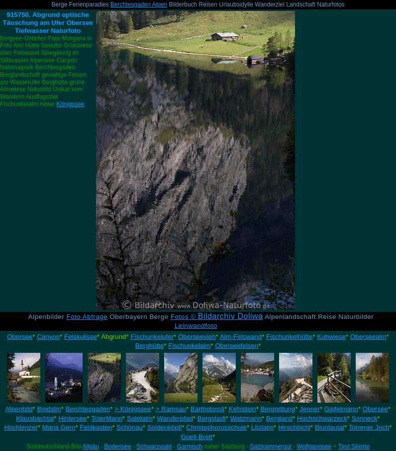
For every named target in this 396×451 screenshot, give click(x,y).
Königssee (70, 104)
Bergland (279, 418)
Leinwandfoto (196, 325)
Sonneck (365, 418)
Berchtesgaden (88, 409)
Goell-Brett (197, 437)
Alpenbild (19, 409)
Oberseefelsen (236, 345)
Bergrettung (278, 409)
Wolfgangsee (314, 446)
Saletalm (140, 418)
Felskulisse (80, 336)
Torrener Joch (369, 427)
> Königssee (132, 409)
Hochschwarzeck (322, 418)
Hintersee (72, 418)
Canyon (48, 336)
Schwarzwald (154, 446)
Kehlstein (242, 409)
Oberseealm (368, 336)
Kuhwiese (331, 336)
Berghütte (149, 345)
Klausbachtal (35, 418)
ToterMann (106, 418)
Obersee (19, 336)
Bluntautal (329, 427)
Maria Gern (59, 427)
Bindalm (49, 409)
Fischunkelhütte (289, 336)
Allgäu (90, 446)
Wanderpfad (175, 418)
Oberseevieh (197, 336)
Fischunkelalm (189, 345)
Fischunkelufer (152, 336)
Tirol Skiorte (354, 446)
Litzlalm (262, 427)
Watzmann (246, 418)
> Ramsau (171, 409)
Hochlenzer (20, 427)
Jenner (309, 409)
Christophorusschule (216, 427)
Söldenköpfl (164, 427)
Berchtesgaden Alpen (138, 4)
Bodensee (117, 446)
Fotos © (217, 316)
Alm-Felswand (241, 336)
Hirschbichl (294, 427)
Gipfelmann (341, 409)
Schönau (129, 427)
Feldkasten (96, 427)
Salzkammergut (270, 446)
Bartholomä (207, 409)
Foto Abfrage (87, 316)
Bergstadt (212, 418)
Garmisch (189, 446)
